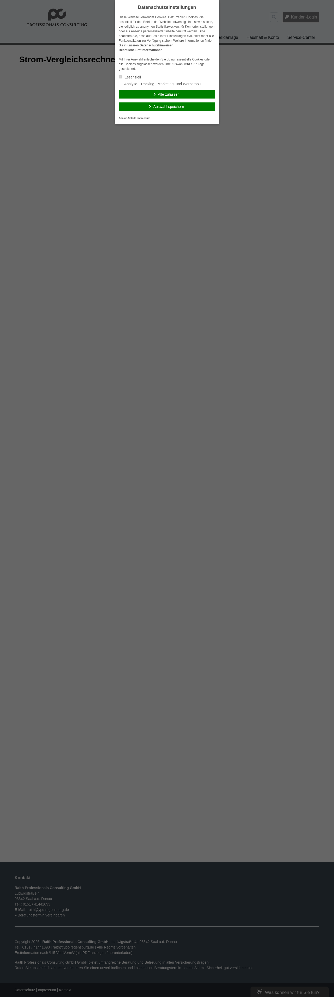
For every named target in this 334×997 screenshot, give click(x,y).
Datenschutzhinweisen (156, 45)
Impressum (143, 118)
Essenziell (130, 77)
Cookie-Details (127, 118)
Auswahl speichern (168, 107)
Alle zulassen (169, 94)
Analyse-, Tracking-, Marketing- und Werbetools (160, 84)
